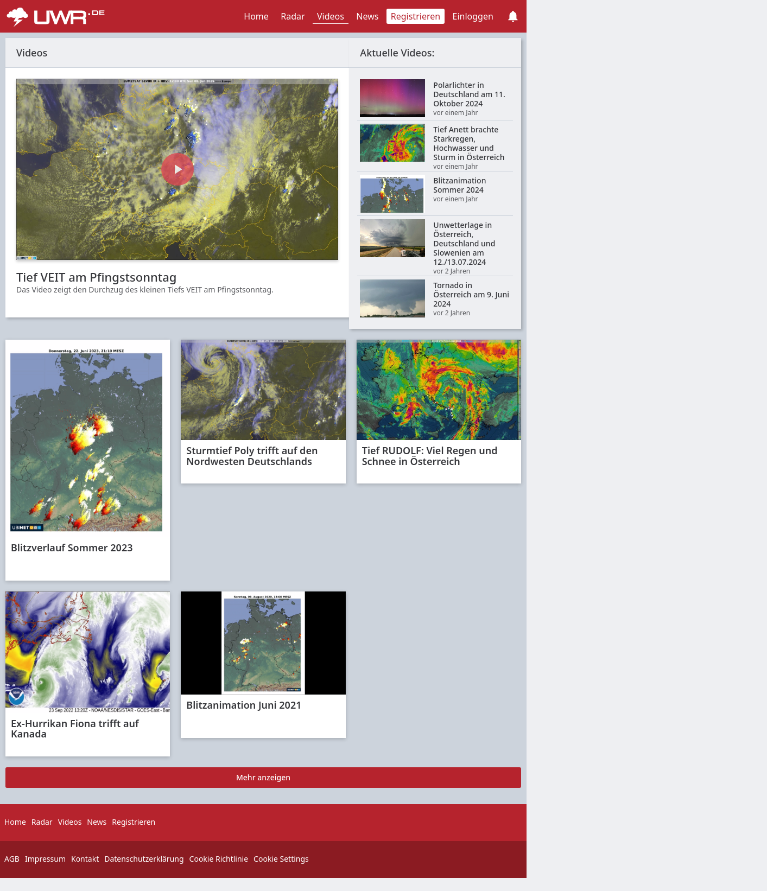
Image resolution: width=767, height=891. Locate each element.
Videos (330, 16)
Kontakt (85, 859)
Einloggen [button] (473, 16)
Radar (293, 16)
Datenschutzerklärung (143, 859)
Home (256, 16)
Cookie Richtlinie (219, 859)
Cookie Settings (281, 859)
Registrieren (415, 16)
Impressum (45, 859)
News (367, 16)
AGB (12, 859)
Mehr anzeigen (263, 777)
